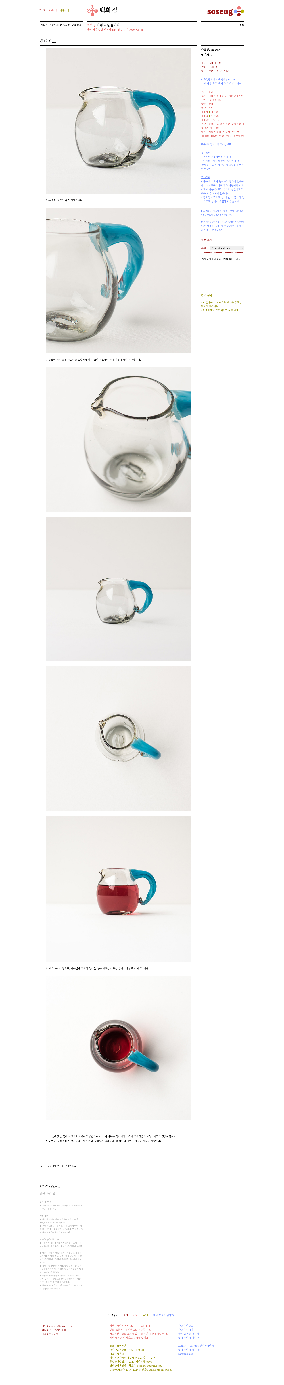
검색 (241, 25)
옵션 (203, 248)
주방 (100, 29)
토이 (126, 29)
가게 (100, 25)
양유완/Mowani (211, 49)
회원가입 (53, 10)
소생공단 (113, 1315)
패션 (89, 29)
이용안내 (64, 10)
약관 (145, 1315)
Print (132, 29)
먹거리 (107, 29)
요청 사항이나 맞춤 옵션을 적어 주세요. (222, 265)
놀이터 (115, 25)
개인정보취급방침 (164, 1315)
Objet (139, 29)
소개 (125, 1315)
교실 (107, 25)
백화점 (102, 10)
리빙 (94, 29)
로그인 (42, 10)
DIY (114, 29)
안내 (135, 1315)
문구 (120, 29)
